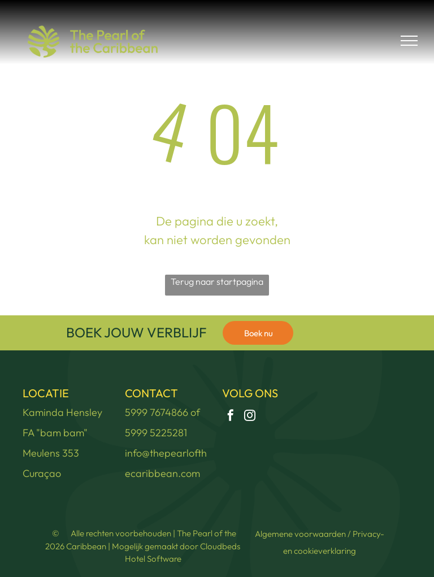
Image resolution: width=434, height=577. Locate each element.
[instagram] (249, 417)
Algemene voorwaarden (300, 533)
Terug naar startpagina (217, 281)
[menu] (409, 40)
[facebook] (230, 417)
